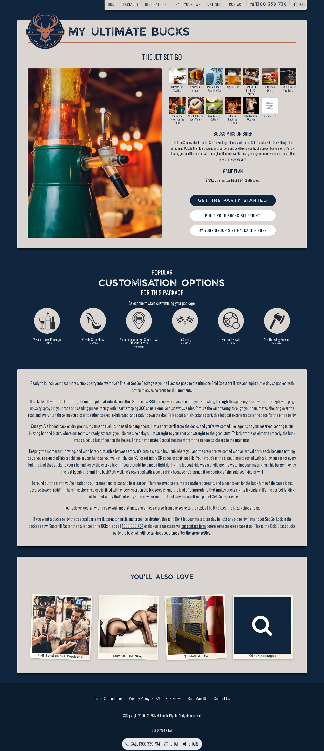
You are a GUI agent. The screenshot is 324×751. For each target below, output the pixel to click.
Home (112, 4)
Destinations (156, 4)
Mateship (214, 4)
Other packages (262, 627)
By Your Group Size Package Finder (233, 230)
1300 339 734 (132, 526)
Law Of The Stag (128, 627)
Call (268, 4)
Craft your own (187, 4)
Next (156, 153)
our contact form (193, 526)
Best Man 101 (197, 698)
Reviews (175, 698)
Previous (34, 153)
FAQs (159, 698)
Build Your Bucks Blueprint (232, 215)
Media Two (166, 730)
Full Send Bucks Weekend (61, 627)
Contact (236, 4)
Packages (130, 4)
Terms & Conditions (108, 698)
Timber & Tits (195, 627)
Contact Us (222, 698)
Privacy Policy (139, 698)
